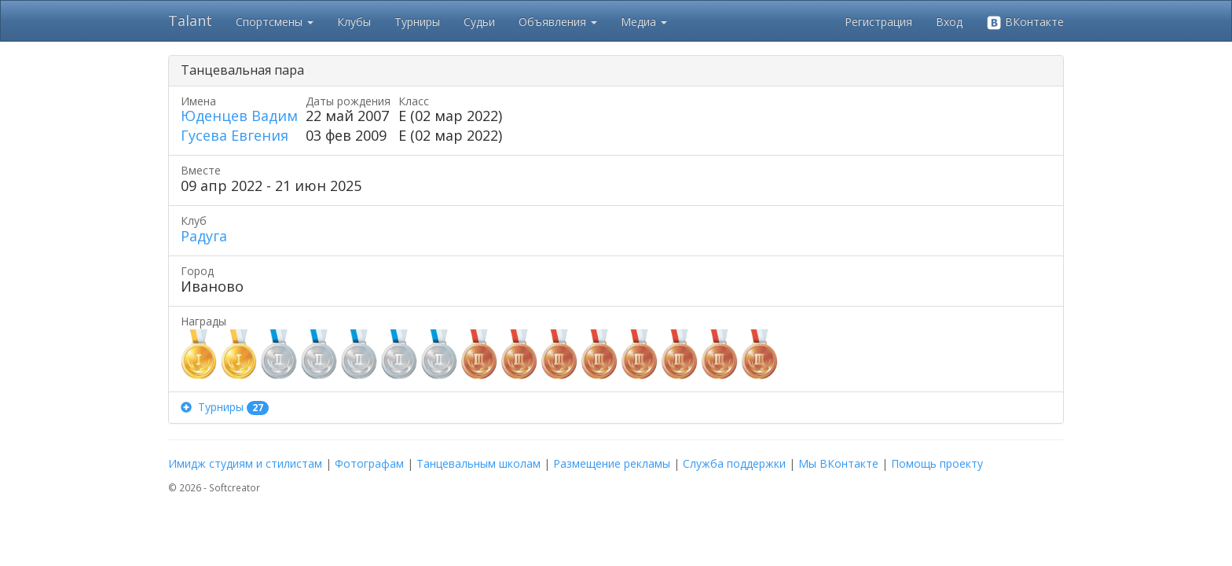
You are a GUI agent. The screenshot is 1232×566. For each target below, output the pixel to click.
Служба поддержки (734, 463)
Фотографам (369, 463)
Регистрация (878, 21)
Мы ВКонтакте (838, 463)
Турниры (417, 21)
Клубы (354, 21)
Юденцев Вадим (239, 115)
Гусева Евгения (234, 135)
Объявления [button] (558, 21)
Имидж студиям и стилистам (245, 463)
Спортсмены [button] (275, 21)
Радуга (204, 235)
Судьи (479, 21)
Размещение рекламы (611, 463)
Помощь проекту (937, 463)
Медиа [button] (644, 21)
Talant (190, 20)
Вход (949, 21)
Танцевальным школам (478, 463)
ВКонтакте (1025, 22)
